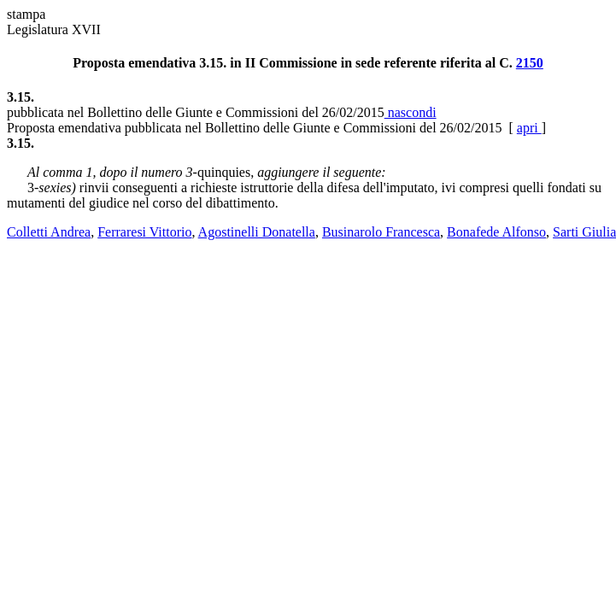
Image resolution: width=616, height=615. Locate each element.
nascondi (410, 112)
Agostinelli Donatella (256, 232)
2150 (529, 63)
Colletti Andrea (49, 232)
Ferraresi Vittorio (144, 232)
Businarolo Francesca (381, 232)
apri (529, 127)
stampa (26, 14)
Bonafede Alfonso (496, 232)
